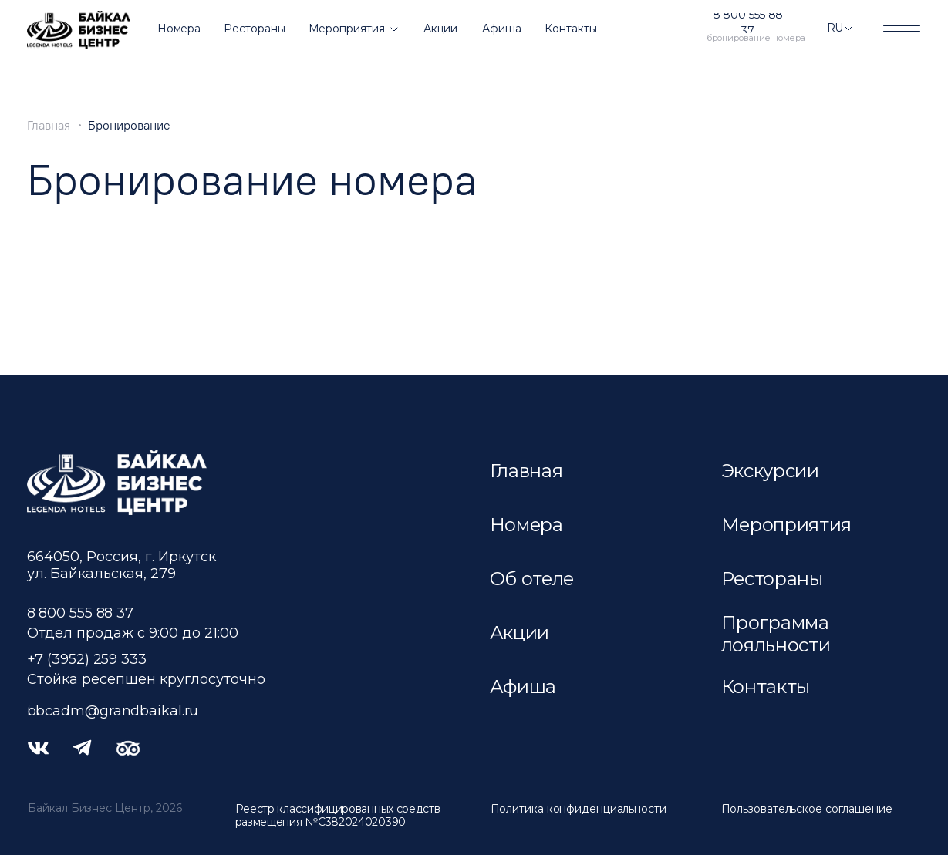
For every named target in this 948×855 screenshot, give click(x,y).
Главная (48, 125)
